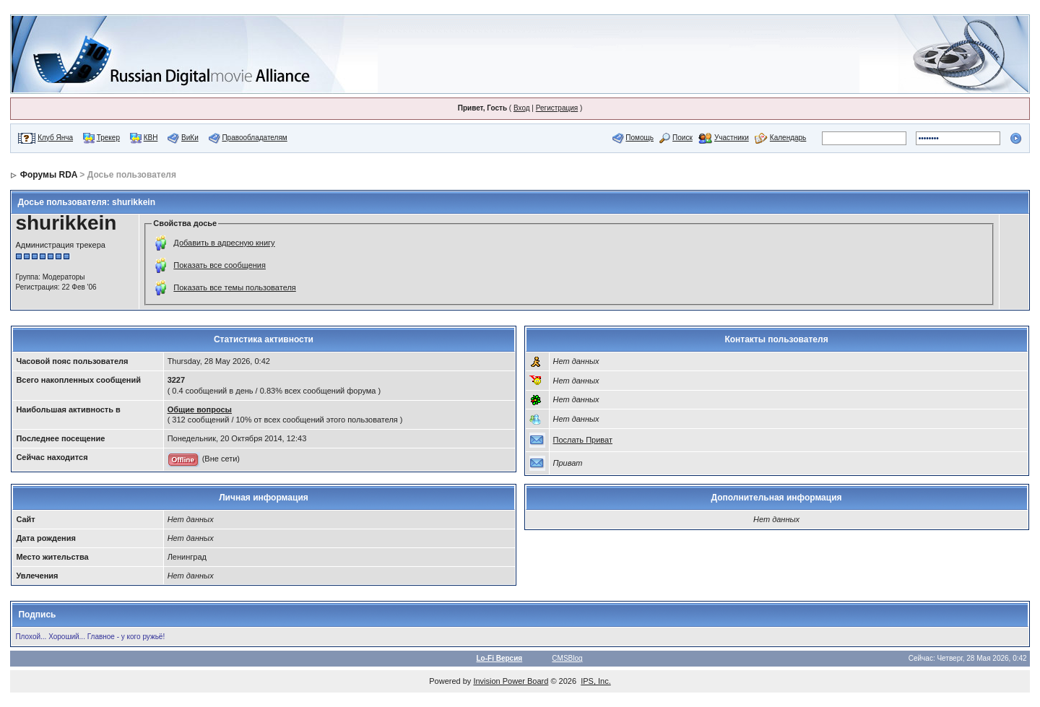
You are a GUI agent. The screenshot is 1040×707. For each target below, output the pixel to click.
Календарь (788, 138)
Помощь (639, 138)
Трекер (108, 138)
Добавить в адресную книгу (223, 242)
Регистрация (557, 108)
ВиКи (190, 138)
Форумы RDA (48, 175)
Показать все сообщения (219, 265)
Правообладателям (254, 138)
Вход (522, 108)
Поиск (682, 138)
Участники (731, 138)
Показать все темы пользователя (234, 287)
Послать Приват (582, 439)
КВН (151, 138)
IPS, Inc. (596, 681)
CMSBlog (567, 658)
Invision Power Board (510, 681)
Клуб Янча (55, 138)
